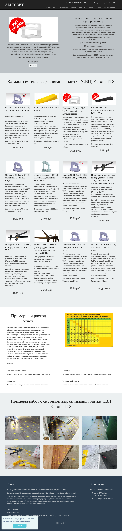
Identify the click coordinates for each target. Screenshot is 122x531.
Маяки (73, 7)
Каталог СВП (51, 7)
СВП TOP (82, 7)
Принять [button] (20, 526)
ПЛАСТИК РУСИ (109, 7)
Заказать (33, 66)
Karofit (92, 7)
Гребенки (64, 7)
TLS (99, 7)
